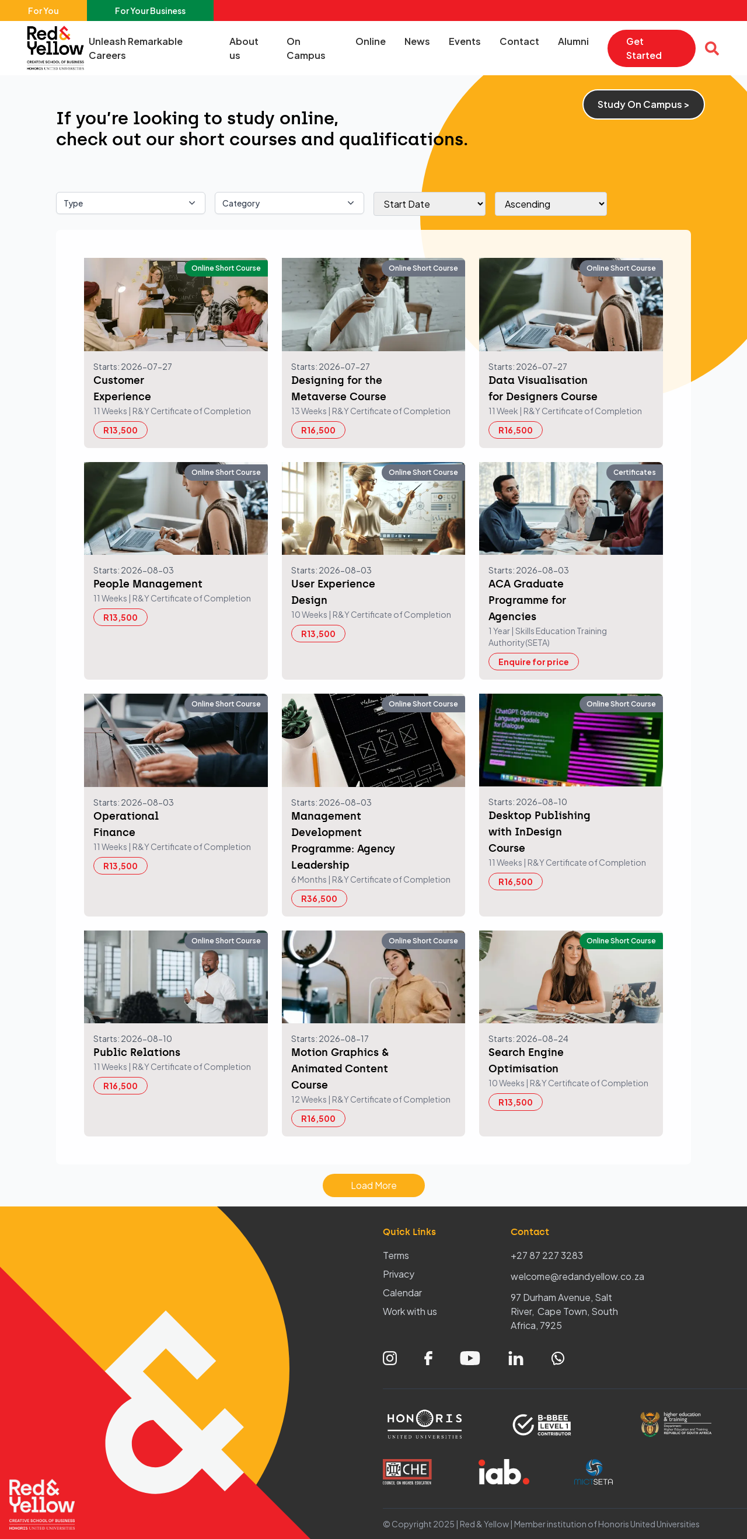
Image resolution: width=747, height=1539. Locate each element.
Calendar (402, 1292)
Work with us (410, 1311)
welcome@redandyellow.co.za (577, 1276)
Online (370, 41)
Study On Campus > (644, 104)
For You (43, 10)
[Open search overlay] (712, 48)
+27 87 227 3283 (547, 1255)
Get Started (644, 48)
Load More (374, 1185)
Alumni (573, 41)
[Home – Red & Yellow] (58, 48)
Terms (396, 1255)
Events (465, 41)
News (417, 41)
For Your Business (150, 10)
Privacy (398, 1274)
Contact (519, 41)
